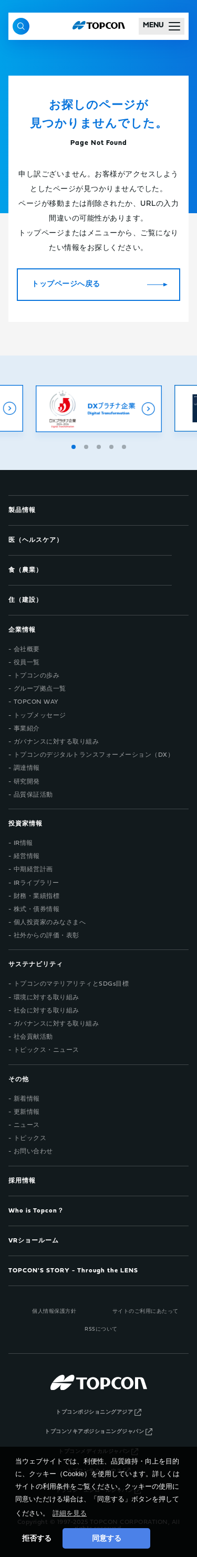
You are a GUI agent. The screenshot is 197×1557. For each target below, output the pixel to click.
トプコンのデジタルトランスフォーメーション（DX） (94, 755)
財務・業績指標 (37, 896)
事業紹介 (27, 729)
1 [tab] (74, 445)
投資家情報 (25, 824)
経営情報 (27, 856)
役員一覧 (27, 663)
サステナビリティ (35, 965)
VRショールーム (33, 1241)
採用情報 (22, 1181)
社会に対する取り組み (46, 1011)
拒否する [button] (36, 1538)
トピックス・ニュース (46, 1050)
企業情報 (22, 630)
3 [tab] (100, 445)
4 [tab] (112, 445)
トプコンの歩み (37, 676)
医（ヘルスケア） (35, 540)
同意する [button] (106, 1538)
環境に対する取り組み (46, 998)
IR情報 (23, 843)
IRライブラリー (36, 883)
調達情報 (27, 768)
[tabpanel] (99, 408)
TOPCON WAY (36, 702)
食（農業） (25, 570)
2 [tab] (87, 445)
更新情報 (27, 1112)
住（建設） (25, 600)
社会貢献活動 (33, 1037)
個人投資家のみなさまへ (50, 922)
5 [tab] (125, 445)
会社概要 (27, 649)
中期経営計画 (33, 869)
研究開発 (27, 782)
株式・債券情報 (37, 909)
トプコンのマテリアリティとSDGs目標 (71, 984)
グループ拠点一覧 (40, 689)
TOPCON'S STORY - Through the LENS (73, 1271)
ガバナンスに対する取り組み (56, 742)
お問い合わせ (33, 1151)
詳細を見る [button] (70, 1513)
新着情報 (27, 1099)
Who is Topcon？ (36, 1211)
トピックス (30, 1138)
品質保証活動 (33, 795)
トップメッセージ (40, 716)
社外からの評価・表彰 (46, 936)
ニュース (27, 1125)
